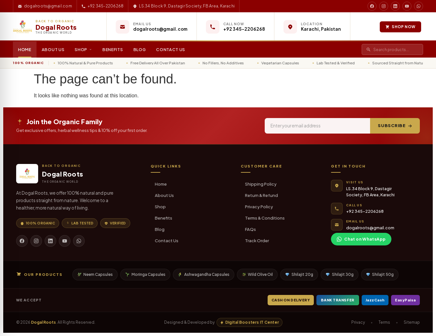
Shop (83, 49)
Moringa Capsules (145, 274)
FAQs (250, 229)
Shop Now (398, 26)
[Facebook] (22, 241)
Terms (384, 322)
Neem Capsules (95, 274)
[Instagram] (36, 241)
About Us (53, 49)
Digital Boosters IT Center (249, 322)
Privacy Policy (259, 206)
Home (24, 49)
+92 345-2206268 (102, 6)
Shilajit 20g (299, 274)
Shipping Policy (261, 184)
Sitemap (412, 322)
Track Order (257, 240)
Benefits (112, 49)
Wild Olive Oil (257, 274)
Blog (139, 49)
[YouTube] (64, 241)
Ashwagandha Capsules (203, 274)
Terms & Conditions (265, 218)
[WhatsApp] (79, 241)
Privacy (358, 322)
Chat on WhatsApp (361, 239)
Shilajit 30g (340, 274)
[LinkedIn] (50, 241)
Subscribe (395, 125)
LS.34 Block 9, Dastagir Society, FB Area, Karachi (184, 6)
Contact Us (170, 49)
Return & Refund (261, 195)
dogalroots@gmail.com (45, 6)
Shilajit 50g (380, 274)
